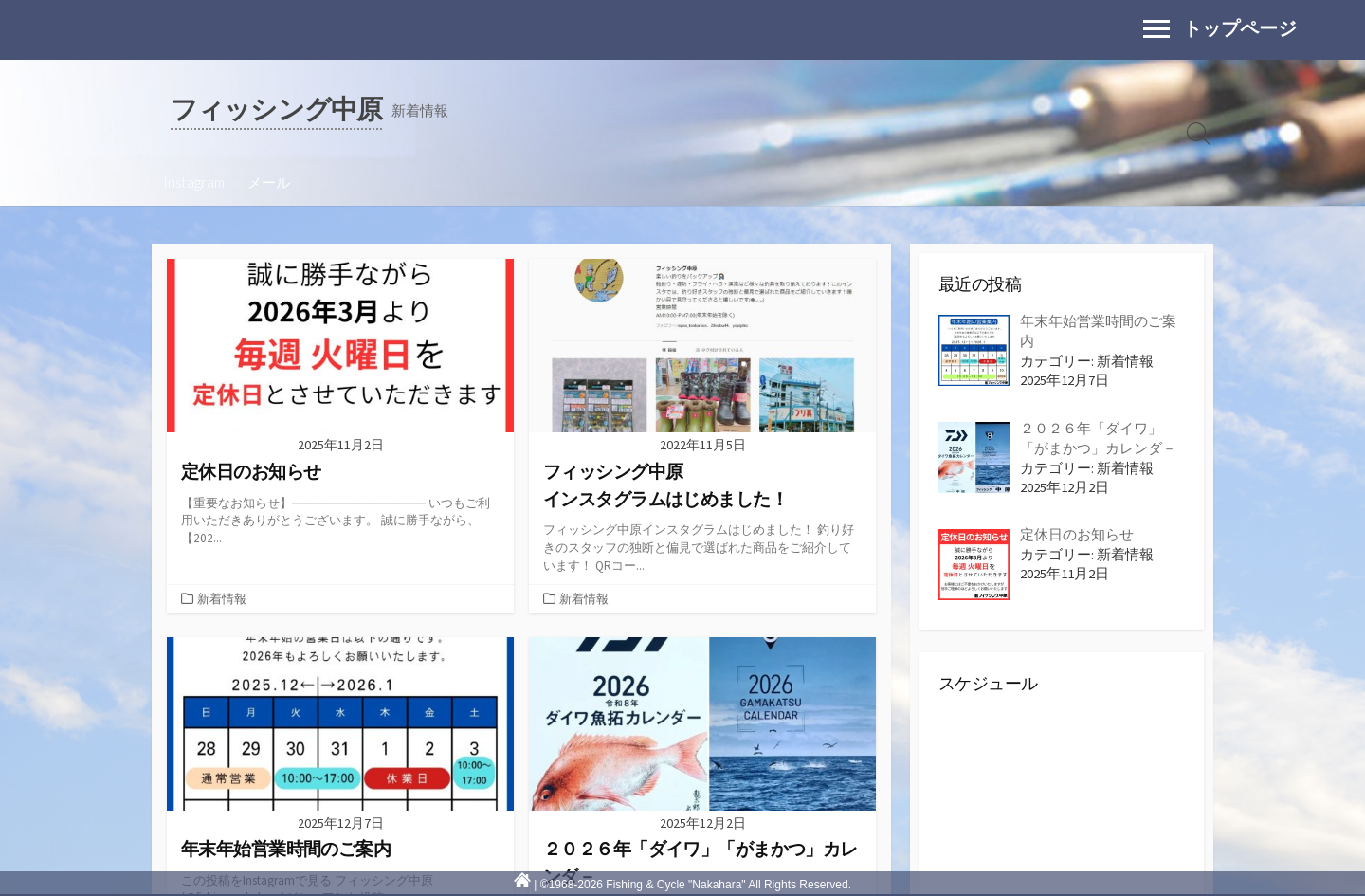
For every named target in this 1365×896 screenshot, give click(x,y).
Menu (1160, 19)
